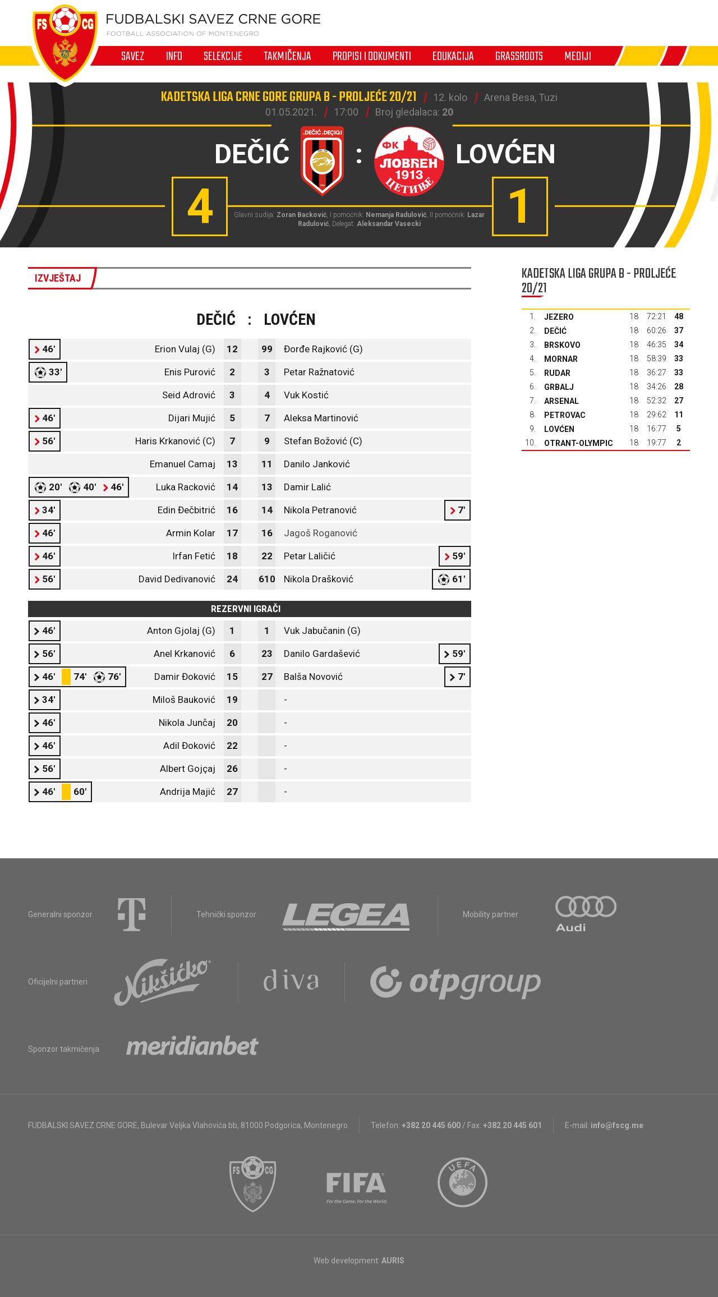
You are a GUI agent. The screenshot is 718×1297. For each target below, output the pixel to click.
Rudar (557, 373)
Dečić (555, 330)
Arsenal (561, 401)
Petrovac (565, 415)
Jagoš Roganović (320, 533)
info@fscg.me (617, 1125)
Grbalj (559, 387)
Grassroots (519, 56)
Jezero (559, 316)
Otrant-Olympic (578, 443)
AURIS (392, 1260)
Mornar (561, 359)
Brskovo (562, 345)
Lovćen (559, 429)
